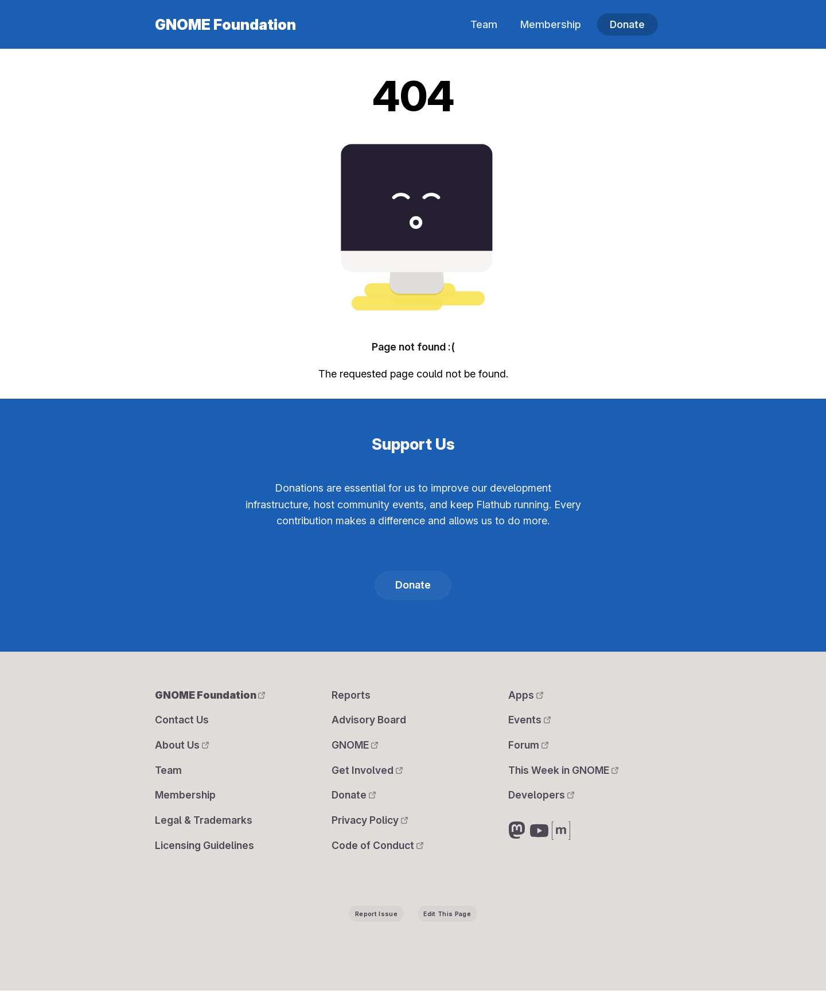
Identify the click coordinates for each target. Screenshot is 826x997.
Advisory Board (369, 722)
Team (481, 24)
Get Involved (367, 774)
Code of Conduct (378, 851)
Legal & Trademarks (203, 825)
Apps (525, 696)
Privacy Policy (370, 825)
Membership (549, 24)
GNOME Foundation (225, 24)
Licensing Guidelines (205, 851)
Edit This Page (447, 920)
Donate (627, 24)
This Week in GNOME (564, 774)
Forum (528, 748)
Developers (541, 799)
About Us (182, 748)
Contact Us (182, 722)
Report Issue (376, 920)
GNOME (355, 748)
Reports (351, 696)
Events (529, 722)
